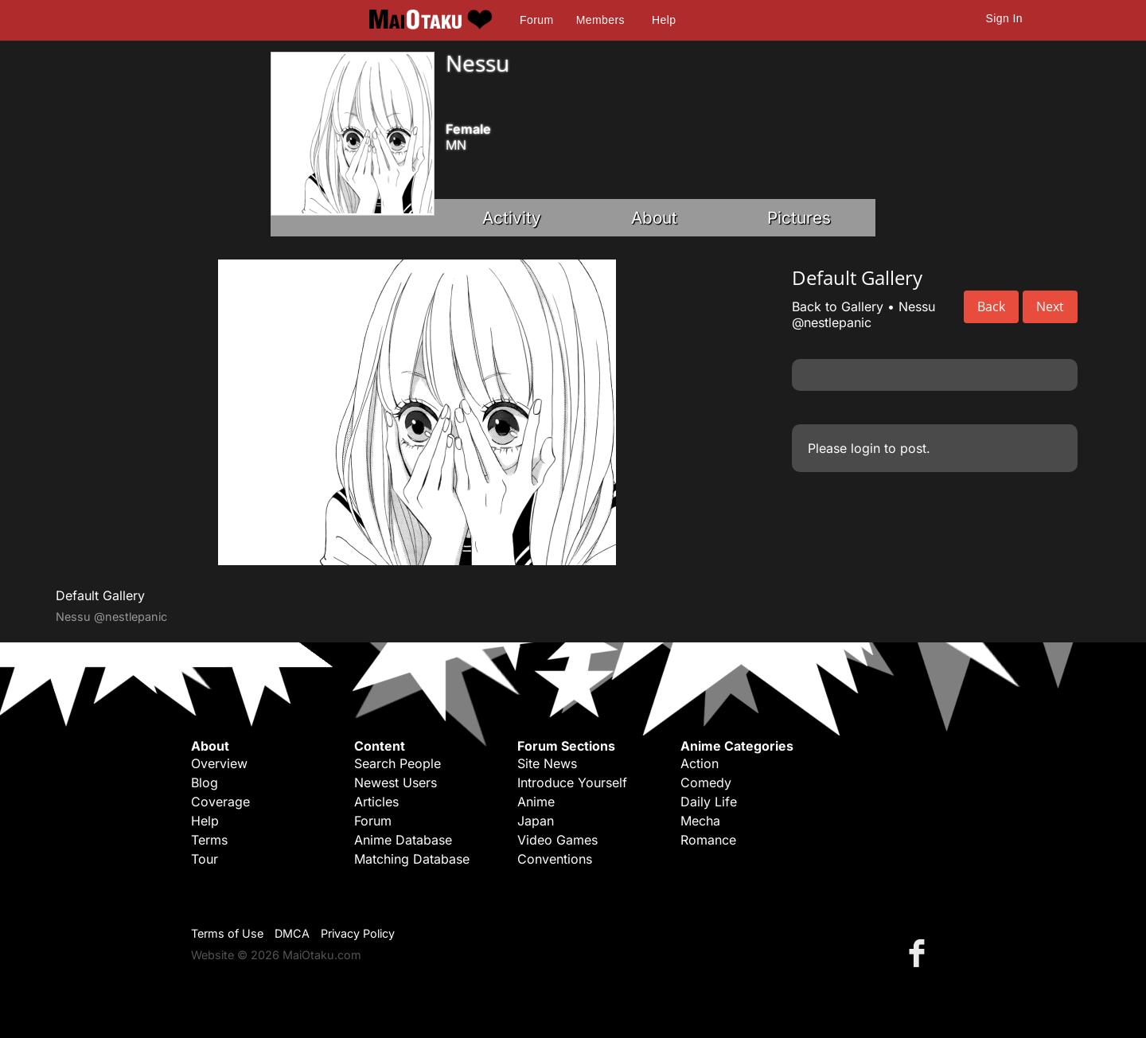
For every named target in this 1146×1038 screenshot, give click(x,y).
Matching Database (412, 859)
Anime (536, 802)
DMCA (292, 933)
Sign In (1004, 18)
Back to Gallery (837, 306)
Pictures (799, 218)
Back (991, 306)
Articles (376, 802)
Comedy (705, 782)
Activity (511, 218)
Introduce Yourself (572, 782)
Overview (219, 763)
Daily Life (708, 802)
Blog (204, 782)
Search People (397, 763)
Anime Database (403, 840)
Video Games (557, 840)
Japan (535, 821)
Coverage (220, 802)
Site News (547, 763)
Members (600, 20)
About (654, 218)
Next (1050, 306)
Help (664, 20)
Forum (536, 20)
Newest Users (395, 782)
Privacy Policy (358, 933)
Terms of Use (227, 933)
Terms (209, 840)
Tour (204, 859)
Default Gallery (100, 595)
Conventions (554, 859)
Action (699, 763)
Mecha (700, 821)
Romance (708, 840)
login (865, 448)
